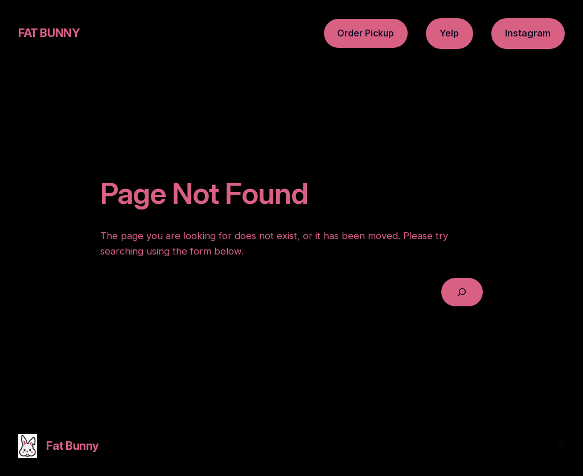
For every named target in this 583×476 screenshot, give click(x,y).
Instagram (528, 33)
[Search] (462, 292)
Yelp (449, 33)
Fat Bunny (49, 33)
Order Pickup (365, 33)
